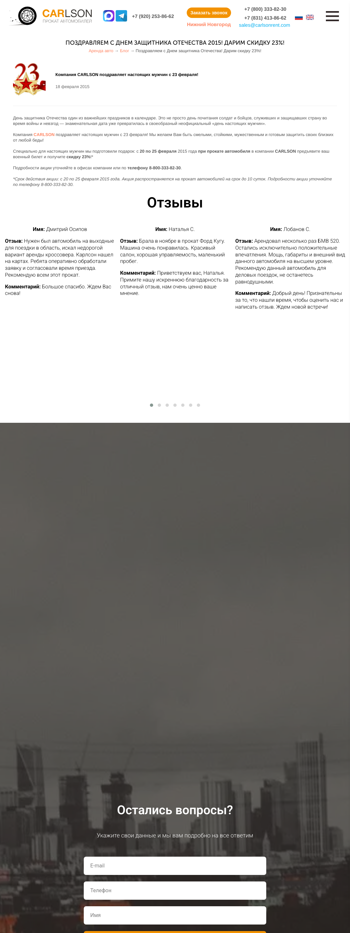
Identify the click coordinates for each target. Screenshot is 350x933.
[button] (151, 405)
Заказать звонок (208, 12)
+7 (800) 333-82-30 (265, 9)
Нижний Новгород (209, 24)
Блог (124, 50)
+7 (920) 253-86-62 (153, 16)
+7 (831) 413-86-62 (265, 18)
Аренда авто (101, 50)
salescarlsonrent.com (264, 25)
